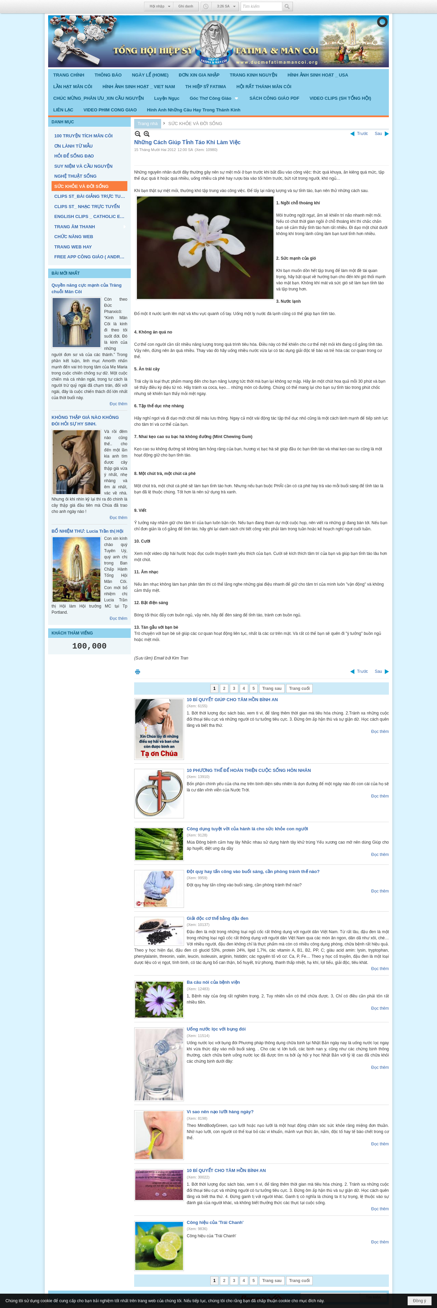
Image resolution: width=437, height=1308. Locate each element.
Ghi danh (186, 6)
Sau (378, 133)
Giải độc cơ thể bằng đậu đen (218, 918)
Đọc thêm (118, 403)
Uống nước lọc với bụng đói (216, 1029)
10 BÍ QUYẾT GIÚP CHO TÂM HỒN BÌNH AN (232, 699)
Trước (362, 133)
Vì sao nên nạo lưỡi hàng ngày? (220, 1111)
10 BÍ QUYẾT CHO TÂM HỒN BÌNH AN (226, 1170)
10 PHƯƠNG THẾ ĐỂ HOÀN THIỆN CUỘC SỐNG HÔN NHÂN (249, 770)
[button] (214, 98)
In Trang (137, 671)
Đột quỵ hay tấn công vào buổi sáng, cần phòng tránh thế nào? (253, 871)
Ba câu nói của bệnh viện (213, 982)
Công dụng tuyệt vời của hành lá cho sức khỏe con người (247, 828)
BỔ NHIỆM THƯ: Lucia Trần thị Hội (87, 531)
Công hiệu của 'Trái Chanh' (215, 1222)
